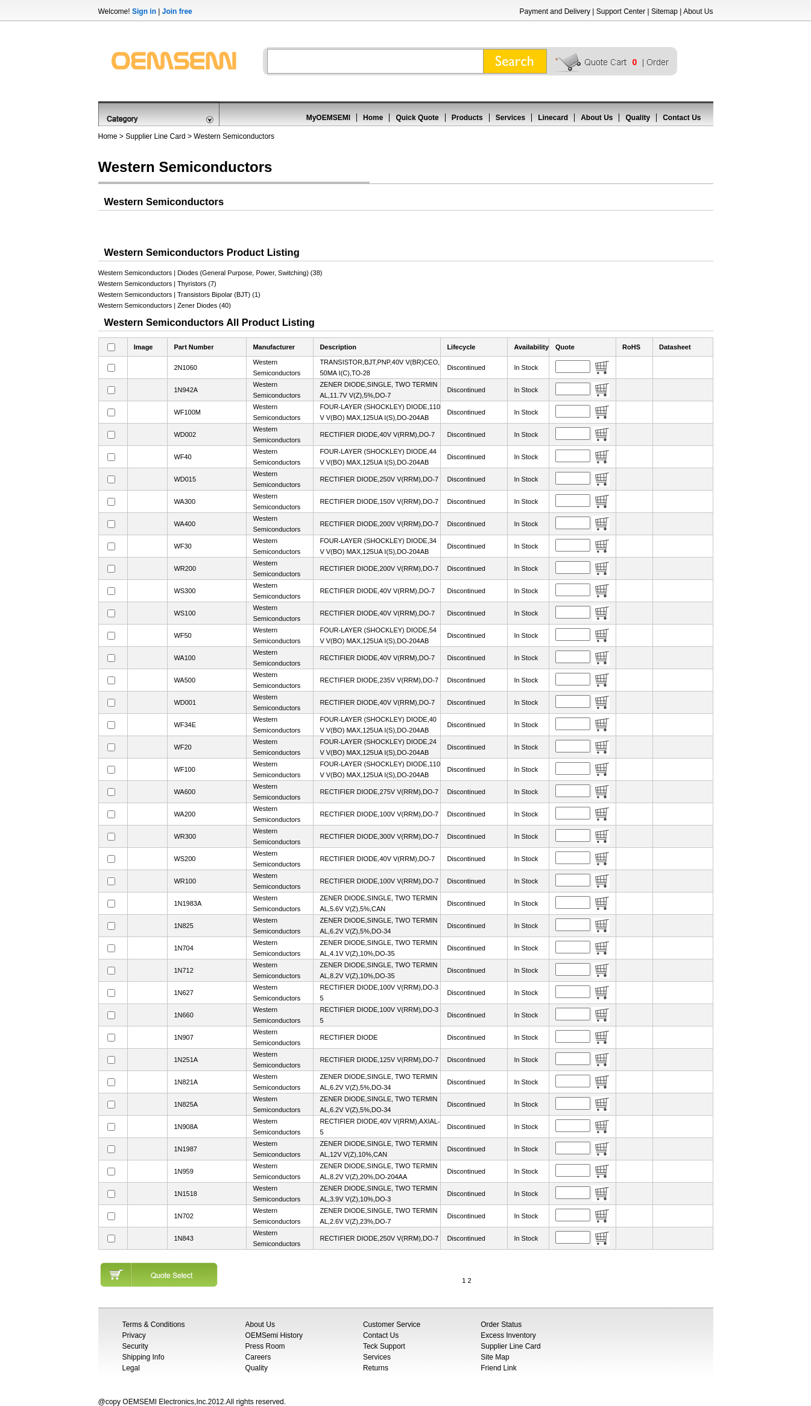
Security (135, 1346)
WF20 (182, 747)
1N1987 (185, 1149)
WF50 (182, 635)
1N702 (183, 1216)
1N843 (183, 1238)
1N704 (183, 948)
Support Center (620, 11)
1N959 (183, 1171)
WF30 (182, 546)
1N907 (183, 1037)
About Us (698, 11)
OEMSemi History (274, 1335)
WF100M (187, 412)
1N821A (186, 1082)
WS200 (184, 858)
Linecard (553, 117)
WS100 (184, 613)
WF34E (185, 724)
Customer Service (391, 1324)
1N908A (186, 1126)
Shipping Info (143, 1357)
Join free (177, 11)
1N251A (186, 1059)
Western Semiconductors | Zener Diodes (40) (164, 305)
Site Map (495, 1357)
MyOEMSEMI (328, 117)
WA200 (184, 814)
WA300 (184, 501)
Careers (258, 1357)
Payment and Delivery (555, 11)
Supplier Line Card (155, 136)
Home (373, 117)
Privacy (134, 1335)
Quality (637, 117)
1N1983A (187, 903)
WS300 (184, 590)
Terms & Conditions (153, 1324)
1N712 (183, 970)
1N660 (183, 1015)
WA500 (184, 680)
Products (467, 117)
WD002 (185, 434)
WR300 (185, 836)
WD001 (185, 702)
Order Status (501, 1324)
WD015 (185, 479)
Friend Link (498, 1368)
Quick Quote (417, 117)
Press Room (265, 1346)
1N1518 (185, 1193)
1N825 (183, 925)
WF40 (182, 456)
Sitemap (664, 11)
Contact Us (682, 117)
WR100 (185, 881)
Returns (375, 1368)
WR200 (185, 568)
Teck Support (384, 1346)
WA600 (184, 791)
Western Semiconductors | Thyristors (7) (157, 283)
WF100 (184, 769)
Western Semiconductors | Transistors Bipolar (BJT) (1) (179, 294)
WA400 (184, 523)
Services (510, 117)
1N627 (183, 992)
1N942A (186, 389)
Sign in (144, 11)
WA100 (184, 657)
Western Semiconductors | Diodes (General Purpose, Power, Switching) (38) (210, 272)
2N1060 (185, 367)
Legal (131, 1368)
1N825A (186, 1104)
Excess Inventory (508, 1335)
